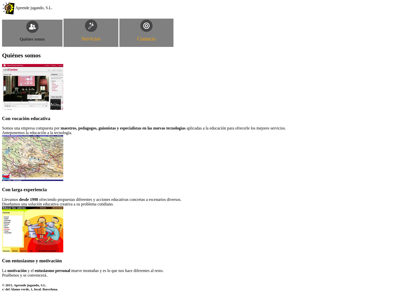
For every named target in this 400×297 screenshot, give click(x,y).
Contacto (146, 39)
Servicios (90, 39)
